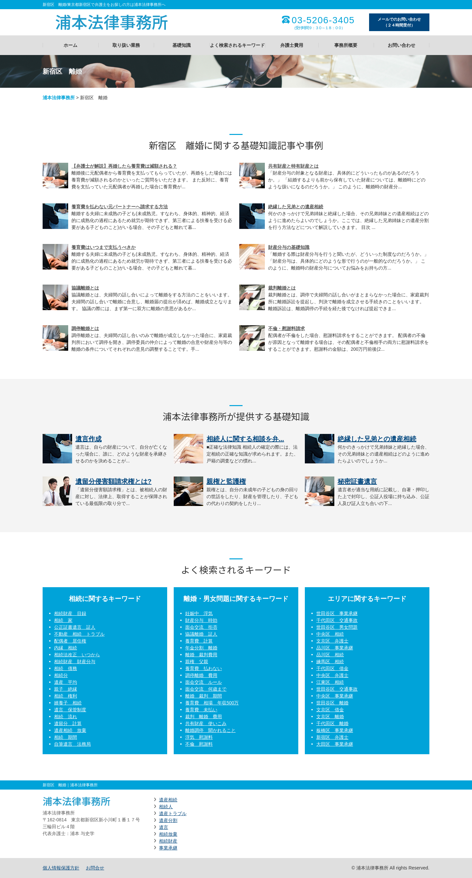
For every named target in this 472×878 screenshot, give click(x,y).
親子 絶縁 (65, 689)
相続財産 (168, 841)
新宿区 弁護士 (332, 737)
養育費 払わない (203, 668)
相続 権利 (65, 696)
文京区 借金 (330, 709)
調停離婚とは (85, 328)
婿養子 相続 (68, 702)
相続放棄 (168, 834)
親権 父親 (196, 661)
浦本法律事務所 (59, 97)
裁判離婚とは (282, 287)
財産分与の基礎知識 (288, 247)
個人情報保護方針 (61, 867)
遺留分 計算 (68, 723)
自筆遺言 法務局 (72, 744)
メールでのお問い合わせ (399, 22)
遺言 (163, 827)
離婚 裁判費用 (201, 654)
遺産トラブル (173, 813)
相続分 (61, 675)
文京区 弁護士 (332, 641)
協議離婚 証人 (201, 634)
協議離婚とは (85, 287)
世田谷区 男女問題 (337, 627)
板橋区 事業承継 (334, 730)
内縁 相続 (65, 647)
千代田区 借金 (332, 668)
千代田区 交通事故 (337, 620)
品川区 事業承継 (334, 647)
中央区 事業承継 (334, 696)
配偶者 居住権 (70, 641)
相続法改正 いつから (77, 654)
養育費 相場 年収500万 (212, 702)
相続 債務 (65, 668)
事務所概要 (345, 45)
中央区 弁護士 (332, 675)
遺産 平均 (65, 682)
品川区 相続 (330, 654)
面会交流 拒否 (201, 627)
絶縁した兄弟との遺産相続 (295, 206)
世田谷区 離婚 (332, 702)
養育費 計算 (199, 641)
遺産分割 (168, 820)
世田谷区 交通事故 (337, 689)
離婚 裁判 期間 (203, 696)
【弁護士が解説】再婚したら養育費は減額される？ (124, 166)
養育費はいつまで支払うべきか (103, 247)
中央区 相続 (330, 634)
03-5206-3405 (323, 20)
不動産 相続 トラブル (79, 634)
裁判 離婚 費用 (203, 716)
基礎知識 (181, 45)
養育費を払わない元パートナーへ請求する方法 (119, 206)
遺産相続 (168, 799)
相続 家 (63, 620)
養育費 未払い (201, 709)
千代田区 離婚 (332, 723)
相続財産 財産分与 (74, 661)
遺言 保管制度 (70, 709)
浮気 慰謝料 (199, 737)
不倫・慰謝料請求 (286, 328)
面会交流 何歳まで (205, 689)
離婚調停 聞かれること (210, 730)
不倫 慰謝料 (199, 744)
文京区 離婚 (330, 716)
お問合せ (95, 867)
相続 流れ (65, 716)
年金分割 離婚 (201, 647)
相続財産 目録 (70, 613)
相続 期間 (65, 737)
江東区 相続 (330, 682)
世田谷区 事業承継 (337, 613)
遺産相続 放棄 (70, 730)
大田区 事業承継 (334, 744)
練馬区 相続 (330, 661)
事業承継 (168, 847)
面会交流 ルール (203, 682)
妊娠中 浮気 (199, 613)
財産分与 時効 (201, 620)
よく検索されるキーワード (237, 45)
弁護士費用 (291, 45)
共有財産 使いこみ (205, 723)
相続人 (166, 806)
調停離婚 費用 (201, 675)
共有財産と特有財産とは (293, 166)
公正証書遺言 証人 (74, 627)
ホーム (70, 45)
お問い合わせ (401, 45)
